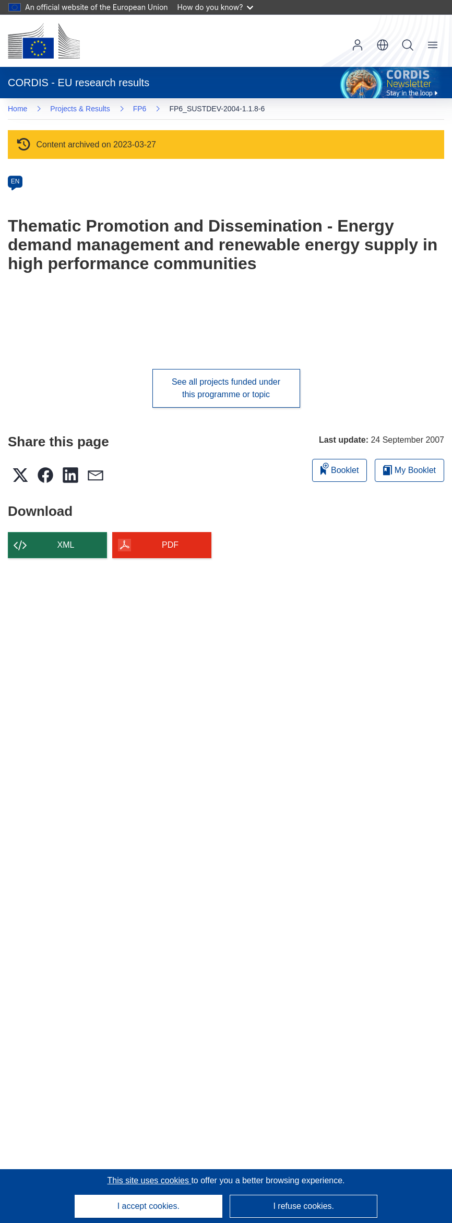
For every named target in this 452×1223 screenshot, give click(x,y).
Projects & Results (80, 109)
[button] (382, 44)
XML (66, 544)
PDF (170, 544)
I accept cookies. (148, 1206)
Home (17, 109)
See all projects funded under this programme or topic (226, 388)
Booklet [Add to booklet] (339, 469)
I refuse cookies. (303, 1206)
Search (407, 45)
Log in (357, 45)
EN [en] (15, 181)
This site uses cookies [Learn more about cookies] (149, 1180)
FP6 (140, 109)
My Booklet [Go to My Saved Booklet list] (409, 470)
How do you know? (215, 7)
